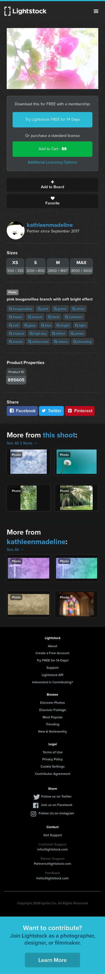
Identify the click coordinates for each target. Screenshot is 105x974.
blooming (82, 341)
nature (61, 341)
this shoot (59, 435)
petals (77, 333)
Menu (96, 11)
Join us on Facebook (56, 804)
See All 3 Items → (22, 443)
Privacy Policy (52, 759)
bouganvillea (20, 308)
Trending (52, 724)
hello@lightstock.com (52, 878)
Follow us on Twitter (56, 796)
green (60, 308)
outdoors (74, 316)
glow (30, 325)
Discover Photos (52, 702)
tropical (16, 333)
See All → (15, 550)
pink (43, 308)
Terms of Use (53, 752)
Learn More (52, 960)
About (52, 646)
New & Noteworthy (52, 731)
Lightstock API (52, 674)
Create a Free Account (52, 653)
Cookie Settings (53, 766)
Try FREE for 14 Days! (53, 660)
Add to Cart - (53, 149)
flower (15, 316)
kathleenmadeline (50, 225)
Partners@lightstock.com (52, 863)
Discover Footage (52, 709)
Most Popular (52, 717)
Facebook (22, 410)
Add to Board (52, 185)
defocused (38, 341)
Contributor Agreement (52, 773)
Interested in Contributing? (52, 682)
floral (53, 316)
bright (63, 325)
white (78, 308)
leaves (16, 341)
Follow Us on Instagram (56, 813)
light (80, 325)
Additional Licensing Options (52, 162)
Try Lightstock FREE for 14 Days (52, 119)
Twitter (51, 410)
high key (38, 333)
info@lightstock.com (52, 849)
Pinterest (79, 410)
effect (58, 333)
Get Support (52, 835)
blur (46, 325)
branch (35, 316)
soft (14, 325)
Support (52, 667)
